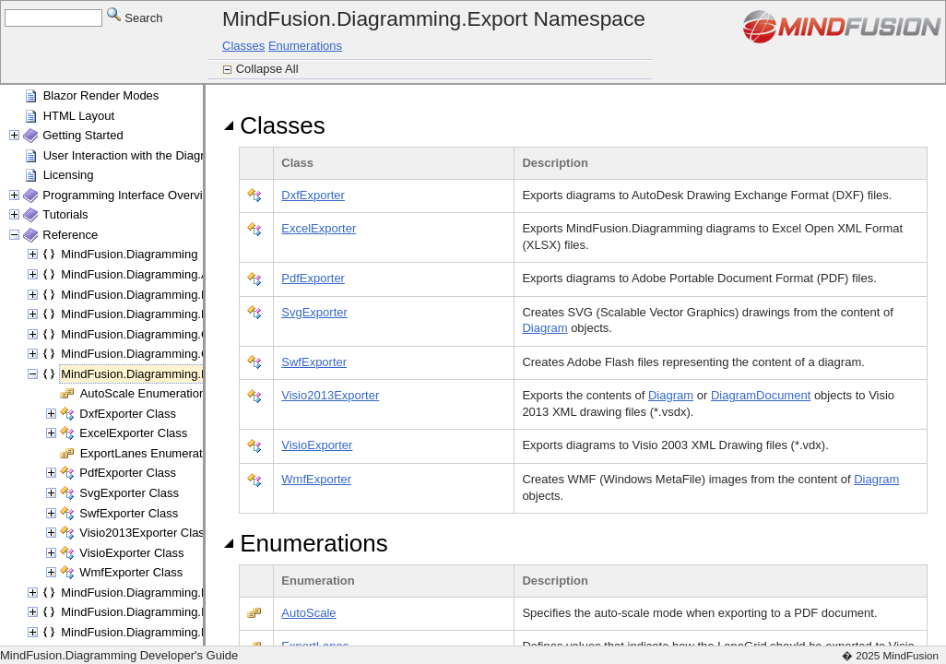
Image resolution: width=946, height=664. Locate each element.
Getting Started (82, 135)
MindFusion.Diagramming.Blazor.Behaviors (175, 314)
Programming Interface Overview (130, 195)
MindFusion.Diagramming (129, 254)
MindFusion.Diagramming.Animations (160, 274)
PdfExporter (313, 278)
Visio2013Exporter (330, 395)
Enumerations (305, 46)
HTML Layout (79, 116)
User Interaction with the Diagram (132, 155)
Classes (243, 46)
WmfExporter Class (131, 572)
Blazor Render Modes (101, 95)
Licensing (68, 175)
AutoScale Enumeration (143, 393)
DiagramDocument (760, 395)
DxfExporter (313, 195)
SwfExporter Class (128, 513)
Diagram (544, 328)
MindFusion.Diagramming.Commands (161, 334)
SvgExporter (314, 312)
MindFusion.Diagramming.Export (148, 374)
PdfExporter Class (127, 473)
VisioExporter (316, 445)
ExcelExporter (318, 228)
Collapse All (269, 69)
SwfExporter (314, 362)
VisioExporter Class (131, 553)
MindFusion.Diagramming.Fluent (147, 592)
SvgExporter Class (129, 493)
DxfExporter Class (127, 414)
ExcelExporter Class (133, 433)
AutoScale (308, 613)
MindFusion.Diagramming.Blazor (148, 295)
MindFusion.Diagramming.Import (148, 612)
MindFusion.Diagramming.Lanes (147, 632)
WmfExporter (316, 479)
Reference (70, 235)
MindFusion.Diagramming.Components (164, 354)
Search (135, 17)
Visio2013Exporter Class (144, 533)
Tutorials (65, 214)
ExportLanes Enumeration (149, 453)
